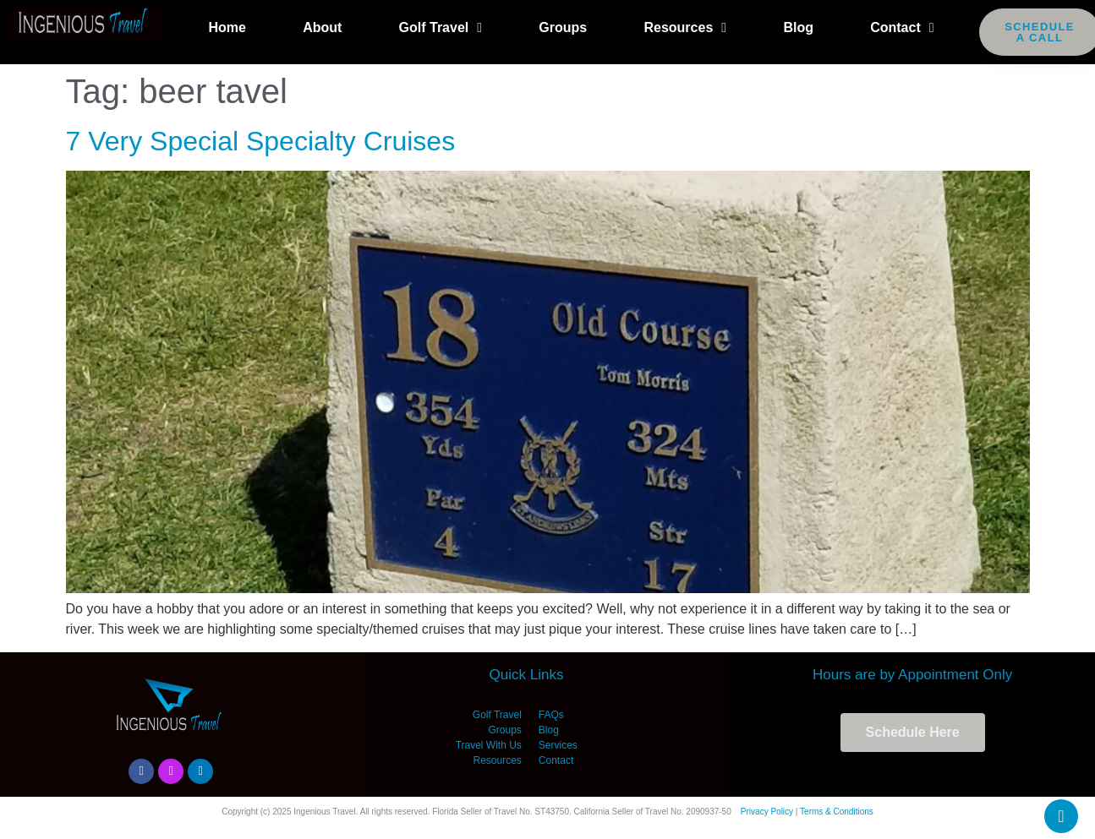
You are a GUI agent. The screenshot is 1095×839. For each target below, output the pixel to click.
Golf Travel (441, 28)
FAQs (551, 715)
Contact (901, 28)
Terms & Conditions (836, 811)
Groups (563, 27)
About (322, 27)
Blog (798, 27)
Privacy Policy (767, 811)
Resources (684, 28)
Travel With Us (489, 745)
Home (226, 27)
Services (558, 745)
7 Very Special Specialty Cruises (261, 141)
